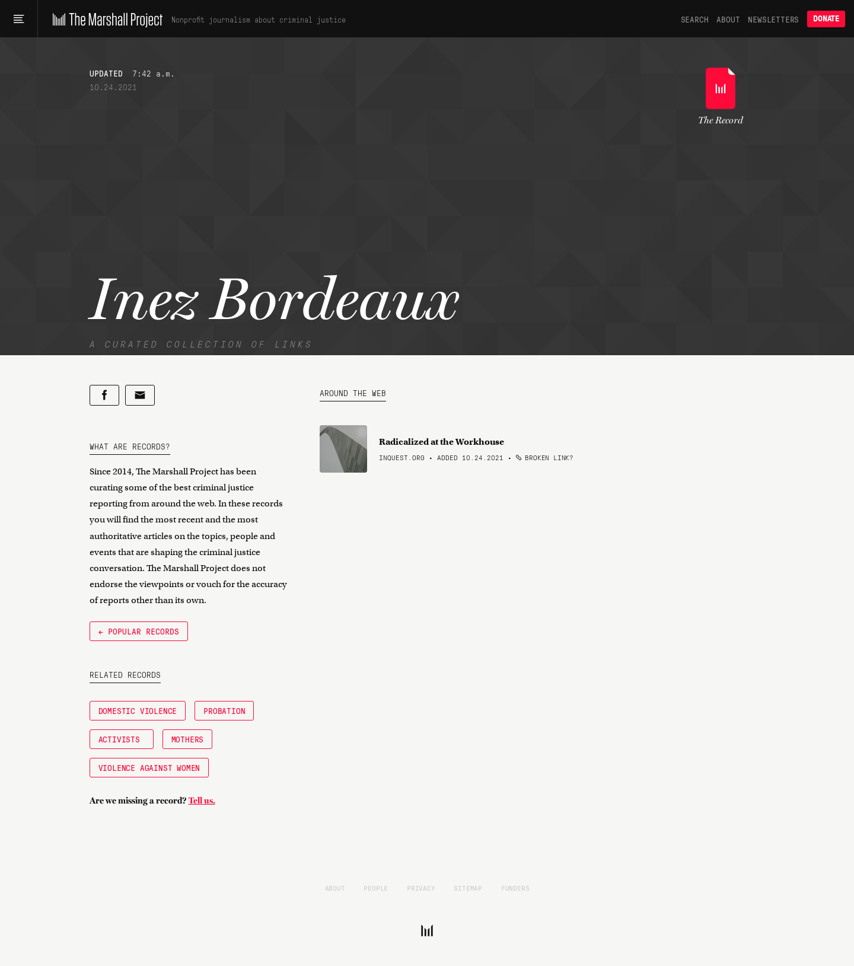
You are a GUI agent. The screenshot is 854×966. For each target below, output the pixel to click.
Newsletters (773, 19)
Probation (224, 710)
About (728, 19)
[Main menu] (18, 19)
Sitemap (468, 887)
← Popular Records (138, 631)
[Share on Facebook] (104, 395)
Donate (826, 18)
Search (695, 19)
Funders (515, 887)
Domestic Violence (137, 710)
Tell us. (202, 800)
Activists (121, 739)
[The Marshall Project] (104, 19)
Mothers (187, 739)
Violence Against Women (149, 767)
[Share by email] (140, 395)
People (376, 887)
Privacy (421, 887)
